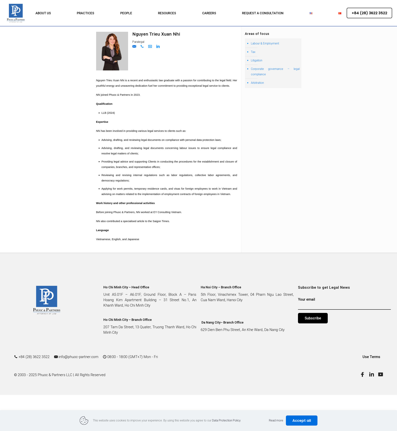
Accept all (301, 420)
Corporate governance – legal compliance (275, 71)
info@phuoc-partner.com (78, 357)
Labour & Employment (265, 43)
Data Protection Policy (226, 420)
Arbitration (257, 83)
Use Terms (371, 357)
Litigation (256, 60)
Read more (276, 420)
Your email (344, 303)
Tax (253, 52)
